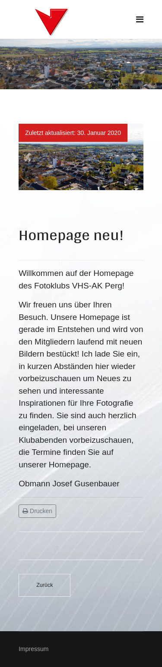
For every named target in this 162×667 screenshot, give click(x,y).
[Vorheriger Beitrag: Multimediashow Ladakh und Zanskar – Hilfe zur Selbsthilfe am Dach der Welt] (44, 585)
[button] (28, 157)
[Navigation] (139, 19)
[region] (81, 64)
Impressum (33, 648)
